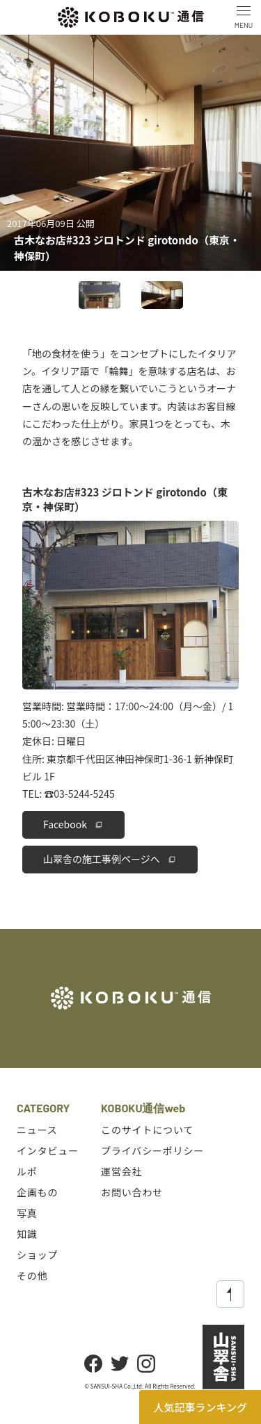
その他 (32, 1275)
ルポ (27, 1171)
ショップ (37, 1255)
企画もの (37, 1192)
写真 (27, 1213)
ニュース (37, 1130)
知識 (27, 1234)
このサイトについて (147, 1130)
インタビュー (48, 1150)
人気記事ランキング (200, 1407)
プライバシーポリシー (152, 1150)
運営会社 (121, 1171)
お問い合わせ (132, 1192)
